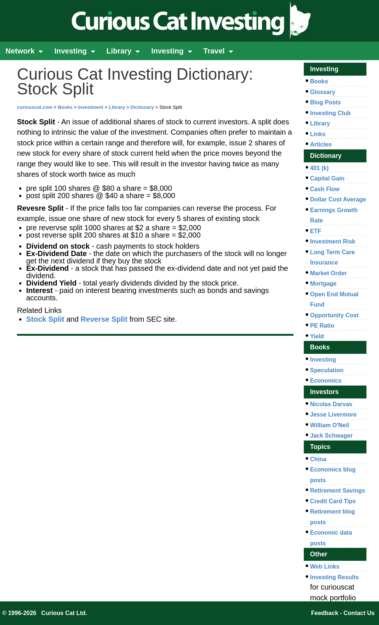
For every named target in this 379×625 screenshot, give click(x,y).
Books (65, 107)
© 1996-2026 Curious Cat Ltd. (44, 613)
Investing (74, 51)
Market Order (328, 273)
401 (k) (319, 168)
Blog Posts (325, 102)
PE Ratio (322, 325)
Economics (325, 380)
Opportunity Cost (334, 315)
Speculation (327, 370)
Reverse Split (104, 319)
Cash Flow (325, 189)
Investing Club (330, 113)
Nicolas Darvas (331, 404)
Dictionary (142, 107)
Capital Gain (327, 178)
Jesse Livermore (333, 414)
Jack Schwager (331, 435)
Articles (321, 144)
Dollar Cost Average (338, 199)
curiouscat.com (34, 107)
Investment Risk (332, 241)
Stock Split (45, 319)
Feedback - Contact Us (343, 613)
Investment (90, 107)
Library (123, 51)
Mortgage (323, 283)
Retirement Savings (337, 490)
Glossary (322, 92)
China (318, 459)
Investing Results (334, 577)
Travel (218, 51)
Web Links (325, 566)
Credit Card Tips (333, 501)
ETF (315, 231)
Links (318, 134)
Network (24, 51)
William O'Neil (329, 425)
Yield (317, 336)
